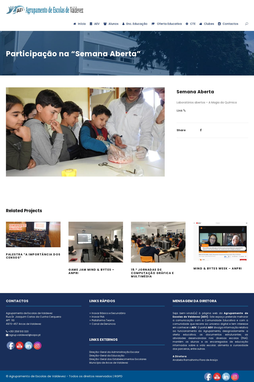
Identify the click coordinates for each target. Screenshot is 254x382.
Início (79, 24)
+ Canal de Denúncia (102, 324)
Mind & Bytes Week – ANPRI (217, 268)
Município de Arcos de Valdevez (108, 362)
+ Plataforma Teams (101, 320)
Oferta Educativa (166, 24)
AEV (95, 24)
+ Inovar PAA (96, 316)
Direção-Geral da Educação (106, 355)
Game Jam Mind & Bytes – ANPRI (91, 271)
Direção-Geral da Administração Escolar (114, 352)
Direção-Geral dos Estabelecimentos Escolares (117, 359)
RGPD (118, 376)
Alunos (111, 24)
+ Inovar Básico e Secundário (107, 313)
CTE (190, 24)
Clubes (206, 24)
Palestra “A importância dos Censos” (33, 256)
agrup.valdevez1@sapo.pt (24, 335)
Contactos (228, 24)
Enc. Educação (134, 24)
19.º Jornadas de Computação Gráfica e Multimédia (152, 273)
